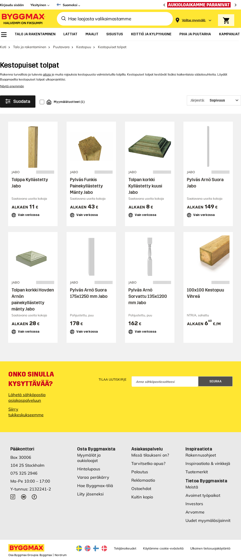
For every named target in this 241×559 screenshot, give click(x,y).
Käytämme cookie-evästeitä (163, 548)
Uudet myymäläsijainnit (207, 520)
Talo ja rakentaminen (29, 47)
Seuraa (215, 381)
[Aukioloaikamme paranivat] (200, 4)
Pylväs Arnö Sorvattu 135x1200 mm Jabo (147, 296)
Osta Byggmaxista (96, 449)
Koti (3, 47)
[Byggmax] (23, 19)
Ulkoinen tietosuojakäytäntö (210, 548)
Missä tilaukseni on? (150, 455)
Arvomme (194, 512)
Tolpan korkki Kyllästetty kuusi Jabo (145, 186)
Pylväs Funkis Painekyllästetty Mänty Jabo (86, 186)
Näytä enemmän (12, 86)
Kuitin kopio (142, 497)
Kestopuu (83, 47)
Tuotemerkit (196, 471)
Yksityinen (38, 5)
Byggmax (45, 555)
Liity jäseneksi (90, 494)
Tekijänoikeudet (125, 548)
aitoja (47, 74)
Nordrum (61, 555)
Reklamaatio (143, 480)
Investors (194, 503)
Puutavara (61, 47)
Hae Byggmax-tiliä (95, 485)
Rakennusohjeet (200, 455)
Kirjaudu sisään (12, 5)
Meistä (191, 487)
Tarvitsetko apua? (148, 463)
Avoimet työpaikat (202, 495)
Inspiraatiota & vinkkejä (207, 463)
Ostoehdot (141, 488)
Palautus (139, 471)
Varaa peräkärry (93, 477)
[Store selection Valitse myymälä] (194, 20)
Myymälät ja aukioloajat (89, 457)
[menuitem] (4, 34)
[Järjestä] (214, 100)
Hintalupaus (88, 468)
